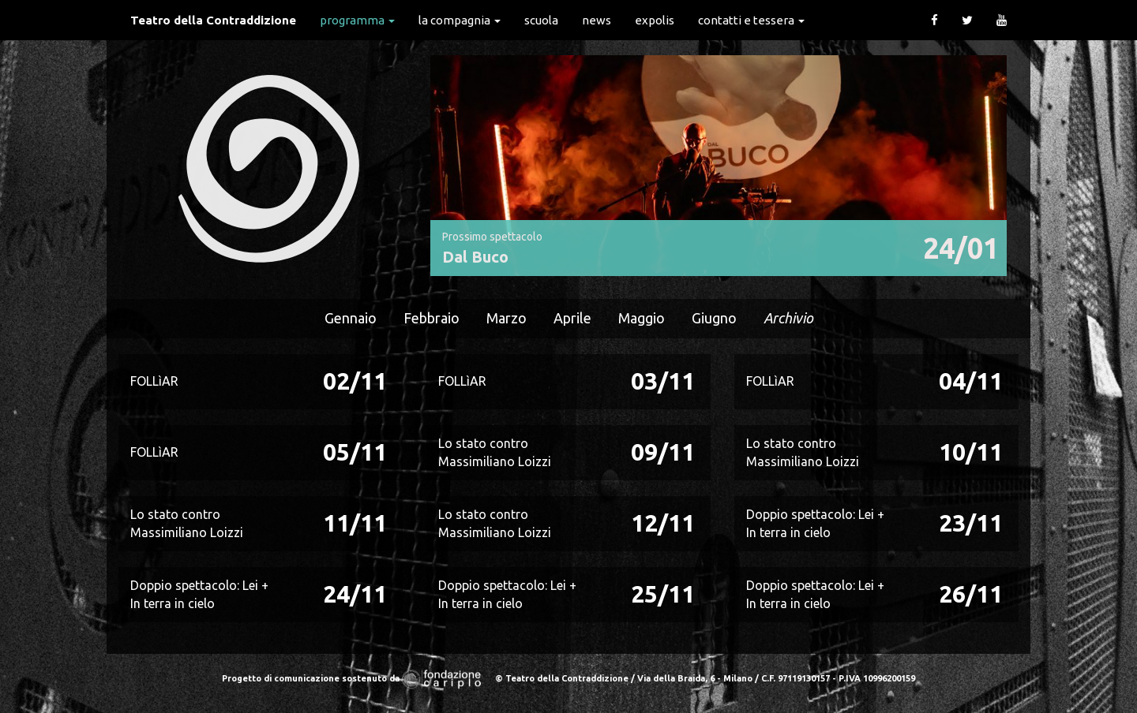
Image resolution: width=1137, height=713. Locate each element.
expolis (654, 20)
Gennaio (351, 318)
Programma (357, 20)
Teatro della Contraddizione (213, 20)
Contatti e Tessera (751, 20)
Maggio (641, 318)
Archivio (788, 318)
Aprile (572, 318)
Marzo (506, 318)
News (596, 20)
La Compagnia (459, 20)
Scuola (541, 20)
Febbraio (431, 318)
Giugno (714, 318)
